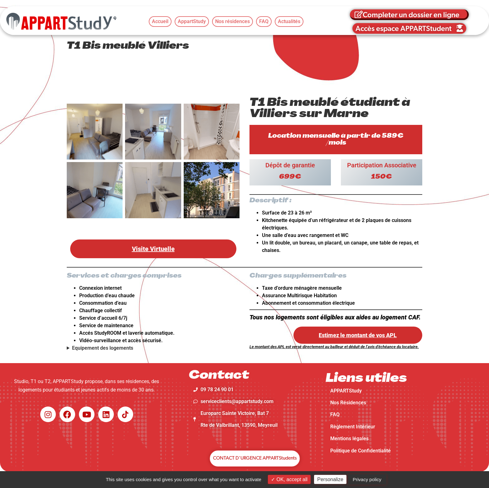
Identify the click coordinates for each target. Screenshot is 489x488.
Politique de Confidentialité (360, 451)
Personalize (330, 479)
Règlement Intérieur (352, 427)
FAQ (335, 414)
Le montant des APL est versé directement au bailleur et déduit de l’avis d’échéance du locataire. (334, 346)
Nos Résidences (348, 403)
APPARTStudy (346, 391)
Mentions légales (349, 438)
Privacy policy (367, 479)
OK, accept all (289, 479)
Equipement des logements (102, 348)
